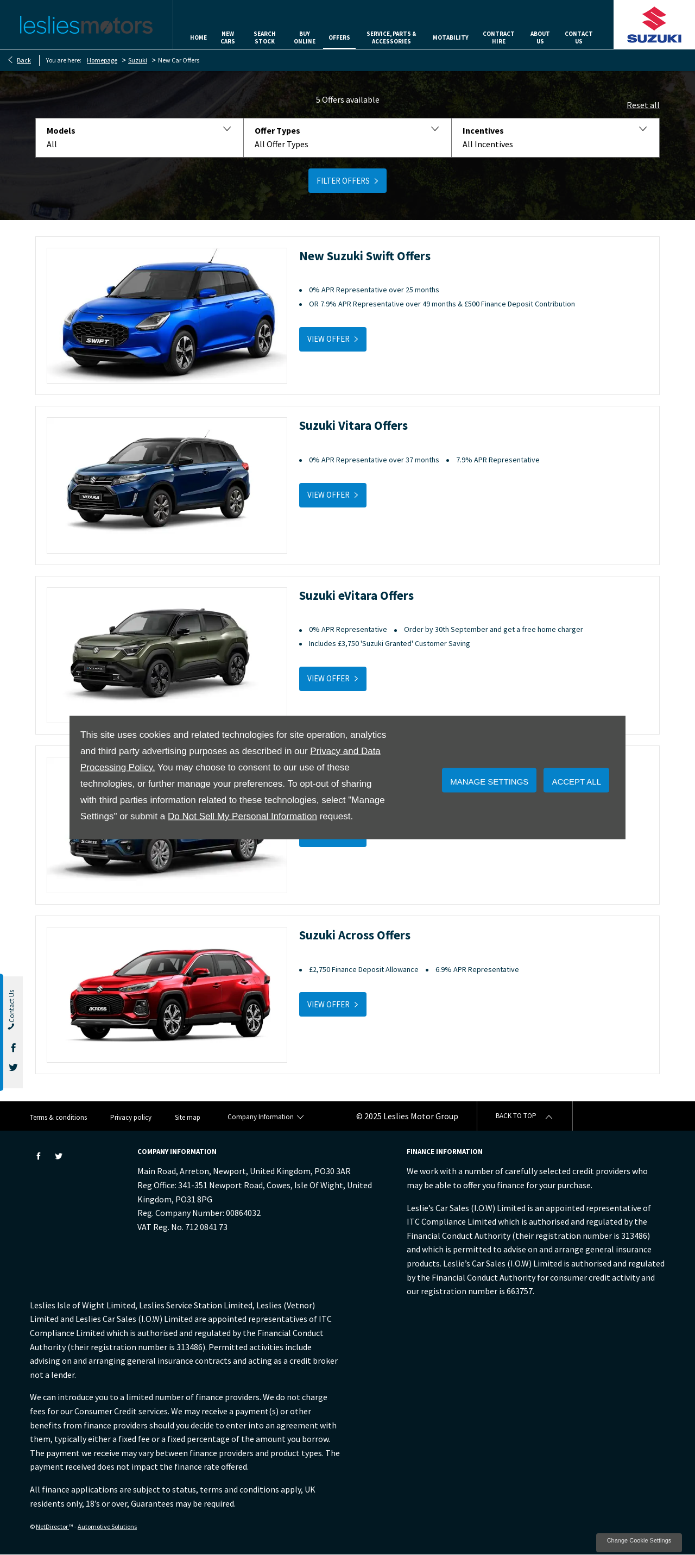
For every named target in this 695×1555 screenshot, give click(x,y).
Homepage (102, 60)
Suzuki (137, 60)
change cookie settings (639, 1542)
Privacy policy (130, 1117)
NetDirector (52, 1526)
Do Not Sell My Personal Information (242, 816)
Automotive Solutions (107, 1526)
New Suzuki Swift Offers (365, 256)
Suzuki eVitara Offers (356, 595)
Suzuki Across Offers (354, 935)
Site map (187, 1117)
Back (24, 60)
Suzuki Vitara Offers (353, 425)
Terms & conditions (58, 1117)
